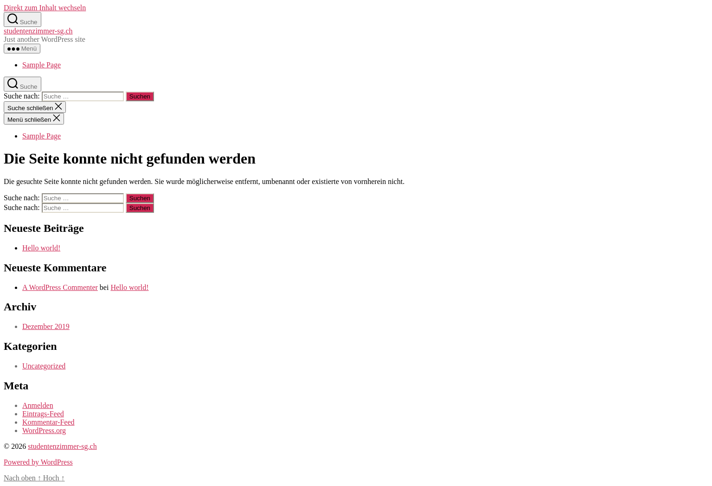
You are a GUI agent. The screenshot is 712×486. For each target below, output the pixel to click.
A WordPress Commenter (60, 287)
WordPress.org (44, 430)
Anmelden (37, 405)
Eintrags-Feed (43, 414)
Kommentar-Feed (48, 422)
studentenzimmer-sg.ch (38, 31)
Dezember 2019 (46, 326)
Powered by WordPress (38, 462)
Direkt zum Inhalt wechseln (45, 8)
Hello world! (41, 248)
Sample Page (41, 65)
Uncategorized (43, 366)
